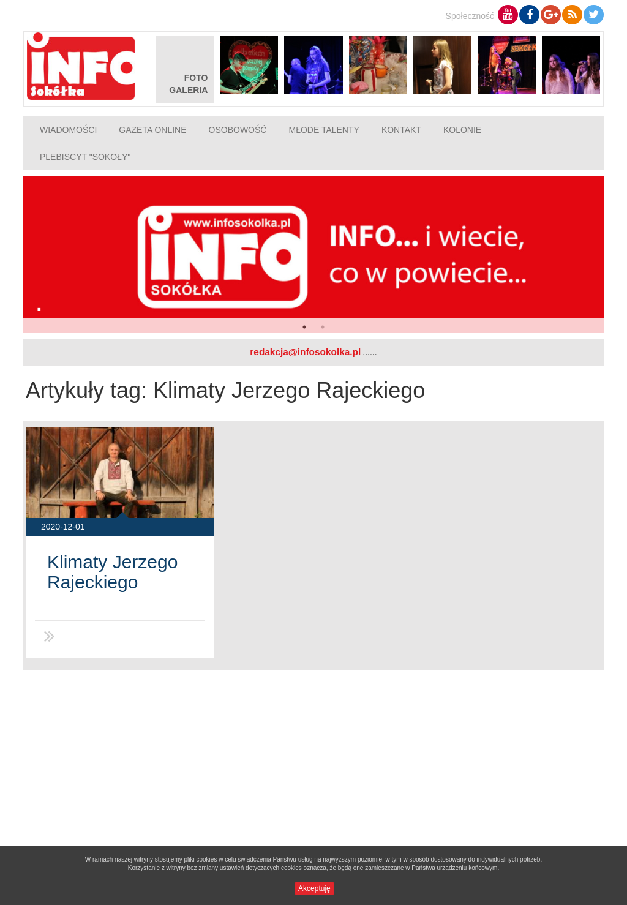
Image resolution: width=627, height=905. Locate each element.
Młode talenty (323, 130)
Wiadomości (68, 130)
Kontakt (401, 130)
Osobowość (238, 130)
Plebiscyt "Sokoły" (85, 157)
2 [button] (323, 327)
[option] (313, 254)
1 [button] (304, 327)
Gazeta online (152, 130)
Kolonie (462, 130)
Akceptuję (314, 888)
